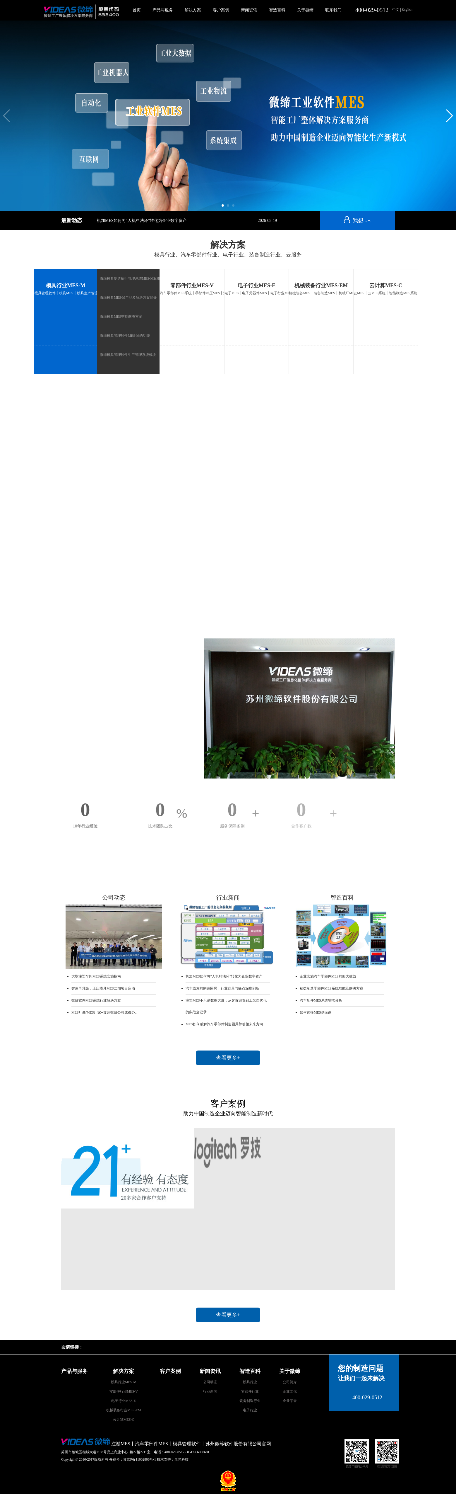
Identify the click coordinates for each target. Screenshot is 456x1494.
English (406, 10)
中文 (396, 10)
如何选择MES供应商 (316, 1012)
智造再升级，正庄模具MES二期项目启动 (103, 988)
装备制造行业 (249, 1401)
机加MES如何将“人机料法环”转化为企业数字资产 (142, 220)
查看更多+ (228, 1058)
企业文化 (290, 1391)
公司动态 (210, 1382)
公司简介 (290, 1382)
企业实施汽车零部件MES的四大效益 (328, 976)
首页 (137, 10)
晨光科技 (181, 1459)
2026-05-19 (267, 220)
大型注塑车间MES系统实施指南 (96, 976)
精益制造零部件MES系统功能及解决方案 (331, 988)
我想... (357, 220)
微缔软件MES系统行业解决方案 (96, 1000)
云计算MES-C (385, 285)
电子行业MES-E (256, 285)
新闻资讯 (249, 10)
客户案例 (221, 10)
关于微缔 (305, 10)
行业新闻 (210, 1391)
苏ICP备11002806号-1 (139, 1459)
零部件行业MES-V (192, 285)
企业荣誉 (290, 1401)
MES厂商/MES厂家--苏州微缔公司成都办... (104, 1012)
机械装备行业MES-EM (321, 285)
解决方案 (193, 10)
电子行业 (250, 1410)
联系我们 (333, 10)
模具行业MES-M (65, 285)
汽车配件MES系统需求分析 (321, 1000)
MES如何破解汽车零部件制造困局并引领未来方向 (224, 1024)
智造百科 (277, 10)
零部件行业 (250, 1391)
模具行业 (250, 1382)
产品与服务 (162, 10)
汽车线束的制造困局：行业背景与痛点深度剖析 (222, 988)
